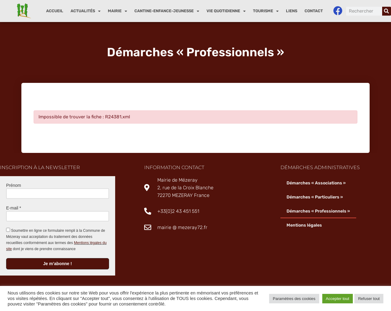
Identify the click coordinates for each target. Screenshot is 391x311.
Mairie (117, 11)
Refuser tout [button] (369, 298)
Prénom (13, 185)
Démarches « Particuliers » (315, 197)
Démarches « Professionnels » (318, 211)
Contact (314, 11)
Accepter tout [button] (337, 298)
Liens (291, 11)
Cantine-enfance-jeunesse (166, 11)
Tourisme (266, 11)
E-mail (13, 207)
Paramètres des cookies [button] (294, 298)
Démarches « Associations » (316, 183)
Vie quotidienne (226, 11)
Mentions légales (304, 225)
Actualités (85, 11)
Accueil (54, 11)
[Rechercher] (386, 11)
